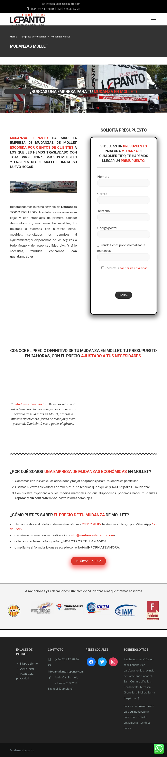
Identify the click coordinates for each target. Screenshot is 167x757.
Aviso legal (27, 668)
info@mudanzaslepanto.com (92, 535)
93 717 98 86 (91, 524)
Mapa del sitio (29, 663)
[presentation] (128, 281)
